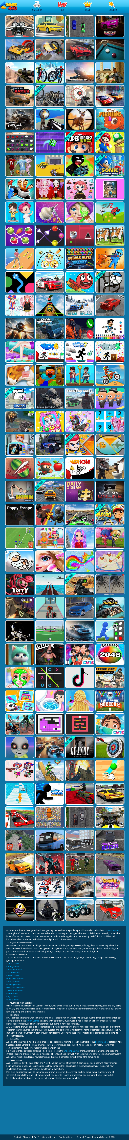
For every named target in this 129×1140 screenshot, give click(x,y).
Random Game (66, 1137)
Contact (17, 1137)
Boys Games (12, 997)
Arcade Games (13, 972)
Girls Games (12, 994)
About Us (27, 1137)
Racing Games (13, 966)
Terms (79, 1137)
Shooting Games (14, 969)
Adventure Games (14, 991)
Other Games (12, 1000)
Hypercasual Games (15, 988)
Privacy (88, 1137)
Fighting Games (13, 985)
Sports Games (13, 982)
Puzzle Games (12, 975)
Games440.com (112, 930)
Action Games (12, 963)
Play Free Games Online (44, 1137)
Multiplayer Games (15, 979)
